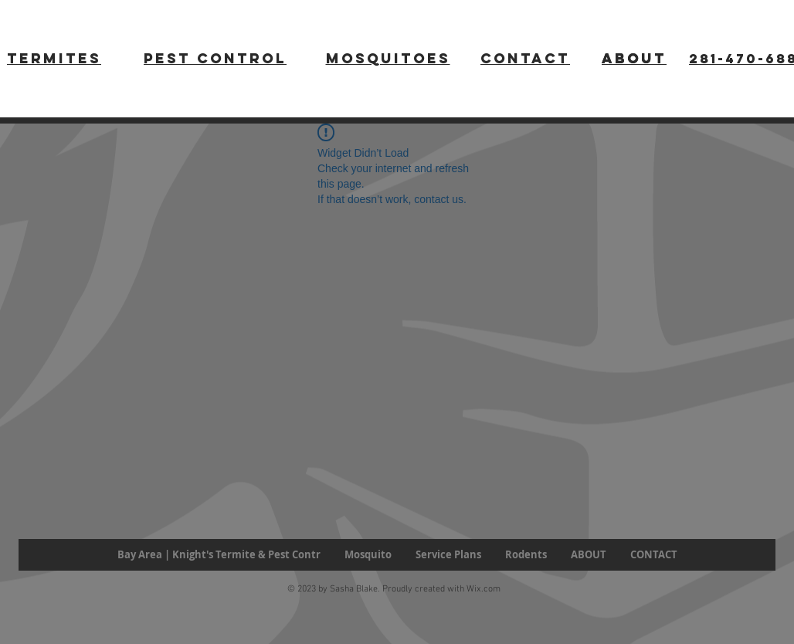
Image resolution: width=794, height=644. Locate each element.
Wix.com (483, 589)
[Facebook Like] (64, 591)
